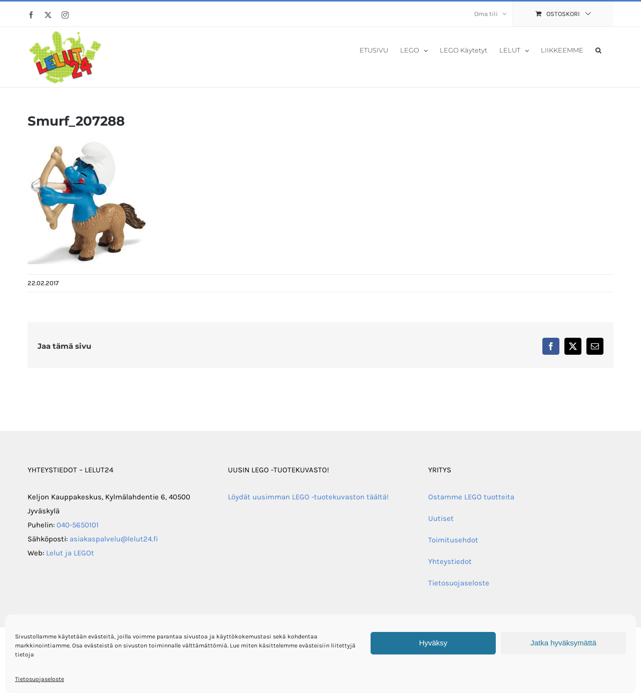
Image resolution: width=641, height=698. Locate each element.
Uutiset (441, 518)
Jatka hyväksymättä (563, 642)
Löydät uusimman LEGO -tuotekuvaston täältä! (308, 496)
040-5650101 (78, 524)
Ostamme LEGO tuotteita (471, 496)
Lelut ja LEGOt (70, 552)
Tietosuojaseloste (39, 678)
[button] (598, 49)
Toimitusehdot (453, 539)
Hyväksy (433, 642)
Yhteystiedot (450, 561)
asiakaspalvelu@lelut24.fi (114, 538)
